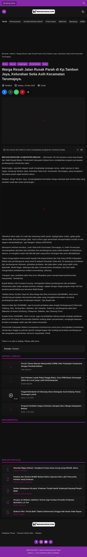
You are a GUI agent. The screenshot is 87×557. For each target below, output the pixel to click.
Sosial (45, 64)
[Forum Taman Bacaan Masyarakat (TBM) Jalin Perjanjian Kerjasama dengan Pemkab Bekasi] (11, 367)
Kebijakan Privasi (8, 533)
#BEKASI (62, 22)
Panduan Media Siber (25, 533)
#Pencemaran (15, 22)
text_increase (81, 149)
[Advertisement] (43, 38)
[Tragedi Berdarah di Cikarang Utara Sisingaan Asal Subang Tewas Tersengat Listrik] (11, 395)
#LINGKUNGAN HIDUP (33, 22)
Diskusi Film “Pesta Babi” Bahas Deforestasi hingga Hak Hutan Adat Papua (47, 511)
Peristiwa (23, 471)
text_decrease (78, 150)
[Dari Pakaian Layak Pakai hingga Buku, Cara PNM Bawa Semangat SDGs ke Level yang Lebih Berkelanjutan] (11, 381)
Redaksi (38, 533)
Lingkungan (22, 64)
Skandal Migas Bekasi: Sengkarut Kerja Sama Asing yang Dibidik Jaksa (45, 468)
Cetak (43, 85)
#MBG (82, 22)
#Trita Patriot (51, 22)
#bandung (73, 22)
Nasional (16, 494)
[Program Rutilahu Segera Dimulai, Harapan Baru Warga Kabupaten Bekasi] (11, 409)
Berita (5, 64)
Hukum (16, 471)
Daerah (12, 64)
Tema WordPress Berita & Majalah (47, 553)
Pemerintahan (35, 64)
